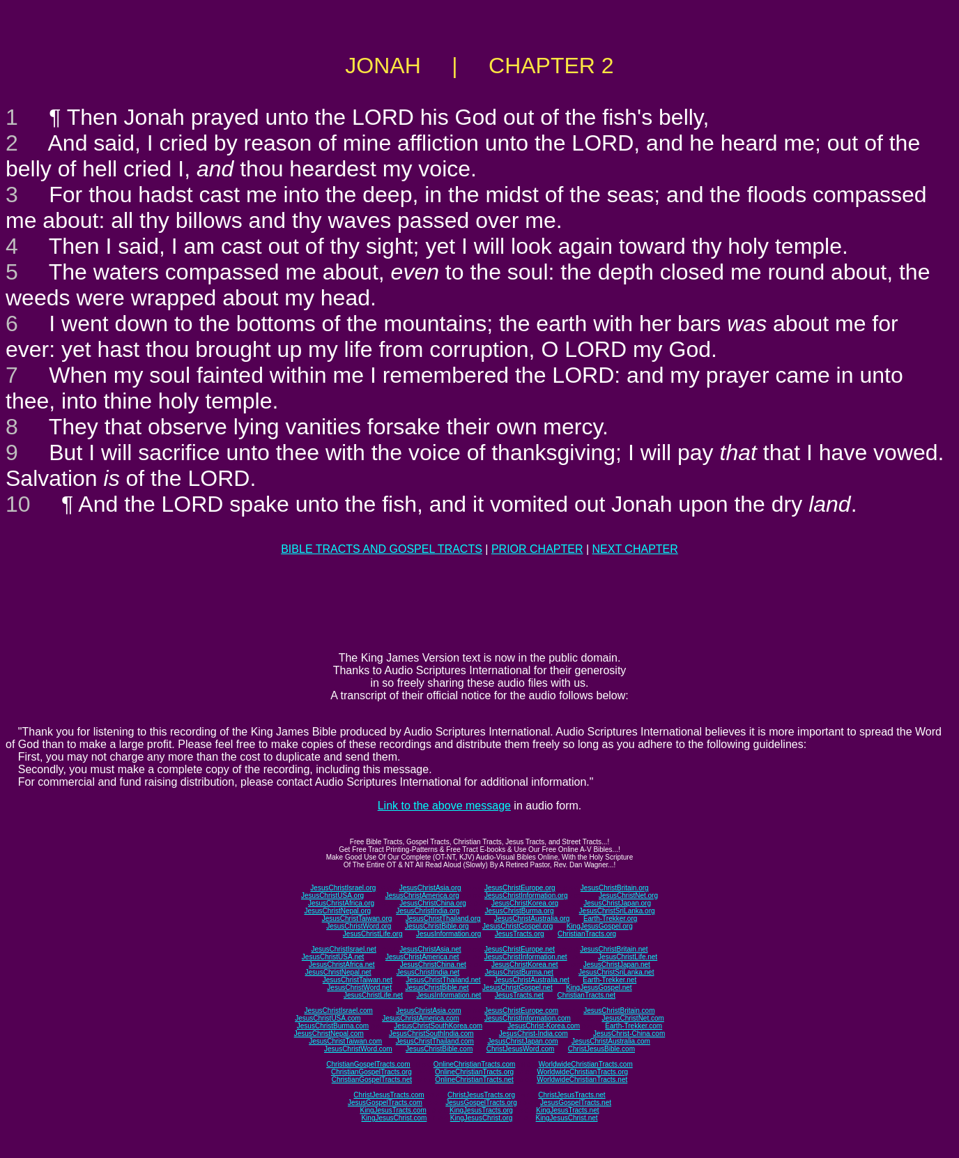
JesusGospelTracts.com (385, 1102)
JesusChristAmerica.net (422, 957)
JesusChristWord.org (358, 926)
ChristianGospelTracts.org (371, 1072)
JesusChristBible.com (439, 1049)
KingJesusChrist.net (567, 1118)
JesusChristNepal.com (329, 1033)
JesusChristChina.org (432, 903)
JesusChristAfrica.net (341, 964)
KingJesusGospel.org (600, 926)
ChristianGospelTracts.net (372, 1079)
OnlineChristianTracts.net (474, 1079)
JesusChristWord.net (359, 987)
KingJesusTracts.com (393, 1110)
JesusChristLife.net (627, 957)
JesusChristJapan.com (522, 1041)
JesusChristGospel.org (517, 926)
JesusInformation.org (448, 934)
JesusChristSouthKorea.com (438, 1026)
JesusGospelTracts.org (480, 1102)
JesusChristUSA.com (327, 1018)
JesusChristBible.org (437, 926)
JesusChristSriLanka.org (617, 911)
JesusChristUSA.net (333, 957)
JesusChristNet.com (632, 1018)
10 (18, 504)
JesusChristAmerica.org (422, 895)
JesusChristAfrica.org (341, 903)
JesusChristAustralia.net (531, 980)
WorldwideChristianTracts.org (582, 1072)
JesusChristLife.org (373, 934)
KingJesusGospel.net (599, 987)
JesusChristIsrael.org (343, 888)
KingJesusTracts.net (567, 1110)
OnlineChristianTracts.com (474, 1064)
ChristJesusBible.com (601, 1049)
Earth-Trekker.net (609, 980)
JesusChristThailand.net (443, 980)
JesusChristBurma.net (519, 972)
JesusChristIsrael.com (338, 1010)
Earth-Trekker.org (610, 918)
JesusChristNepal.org (337, 911)
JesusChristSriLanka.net (616, 972)
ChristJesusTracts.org (481, 1095)
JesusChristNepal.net (338, 972)
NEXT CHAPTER (635, 549)
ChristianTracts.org (587, 934)
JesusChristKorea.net (524, 964)
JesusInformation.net (448, 995)
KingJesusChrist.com (394, 1118)
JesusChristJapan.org (617, 903)
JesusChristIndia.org (427, 911)
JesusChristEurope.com (521, 1010)
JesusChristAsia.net (430, 949)
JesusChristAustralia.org (531, 918)
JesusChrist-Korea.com (543, 1026)
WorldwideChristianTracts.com (586, 1064)
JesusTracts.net (519, 995)
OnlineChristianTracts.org (474, 1072)
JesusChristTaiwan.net (357, 980)
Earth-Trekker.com (633, 1026)
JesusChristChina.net (433, 964)
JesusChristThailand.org (443, 918)
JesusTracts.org (519, 934)
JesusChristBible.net (436, 987)
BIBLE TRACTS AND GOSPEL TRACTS (381, 549)
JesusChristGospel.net (517, 987)
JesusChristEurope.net (519, 949)
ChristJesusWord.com (520, 1049)
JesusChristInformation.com (527, 1018)
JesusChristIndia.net (428, 972)
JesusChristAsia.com (428, 1010)
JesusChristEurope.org (519, 888)
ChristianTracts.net (586, 995)
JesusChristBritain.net (613, 949)
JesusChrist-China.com (629, 1033)
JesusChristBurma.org (519, 911)
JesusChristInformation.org (526, 895)
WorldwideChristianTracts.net (582, 1079)
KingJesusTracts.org (481, 1110)
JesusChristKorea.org (524, 903)
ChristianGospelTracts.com (368, 1064)
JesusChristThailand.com (435, 1041)
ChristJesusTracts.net (571, 1095)
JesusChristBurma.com (333, 1026)
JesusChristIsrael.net (343, 949)
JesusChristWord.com (358, 1049)
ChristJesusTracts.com (388, 1095)
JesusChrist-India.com (533, 1033)
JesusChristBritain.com (618, 1010)
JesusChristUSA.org (332, 895)
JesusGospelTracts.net (575, 1102)
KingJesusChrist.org (481, 1118)
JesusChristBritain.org (615, 888)
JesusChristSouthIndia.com (431, 1033)
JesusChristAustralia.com (610, 1041)
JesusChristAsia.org (430, 888)
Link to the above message (444, 806)
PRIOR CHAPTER (537, 549)
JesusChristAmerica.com (420, 1018)
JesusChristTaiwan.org (357, 918)
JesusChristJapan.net (616, 964)
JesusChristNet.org (628, 895)
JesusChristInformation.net (525, 957)
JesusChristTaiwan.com (345, 1041)
